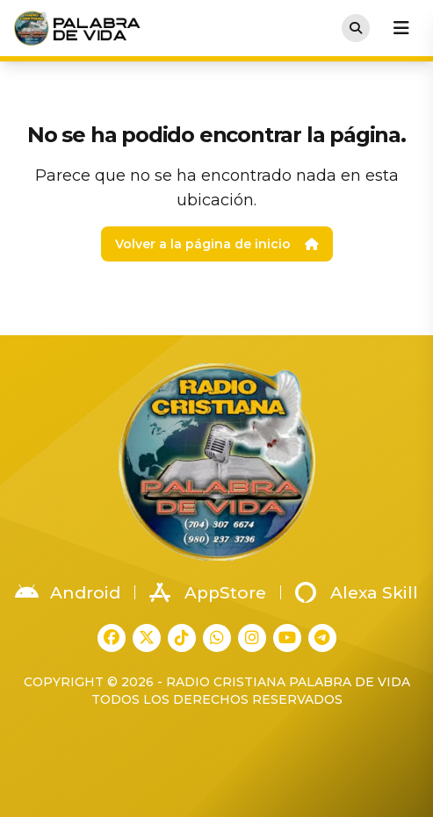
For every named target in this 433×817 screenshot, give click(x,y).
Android (67, 592)
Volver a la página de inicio (217, 244)
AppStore (207, 592)
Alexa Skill (356, 592)
